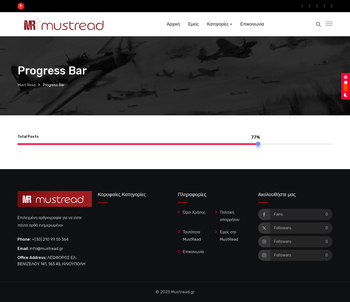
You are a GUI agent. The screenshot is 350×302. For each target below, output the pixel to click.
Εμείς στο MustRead (229, 236)
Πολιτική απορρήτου (229, 216)
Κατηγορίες (217, 24)
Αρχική (173, 24)
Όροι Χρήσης (194, 212)
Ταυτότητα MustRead (192, 236)
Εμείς (193, 24)
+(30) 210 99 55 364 (50, 239)
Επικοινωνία (252, 24)
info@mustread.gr (46, 248)
